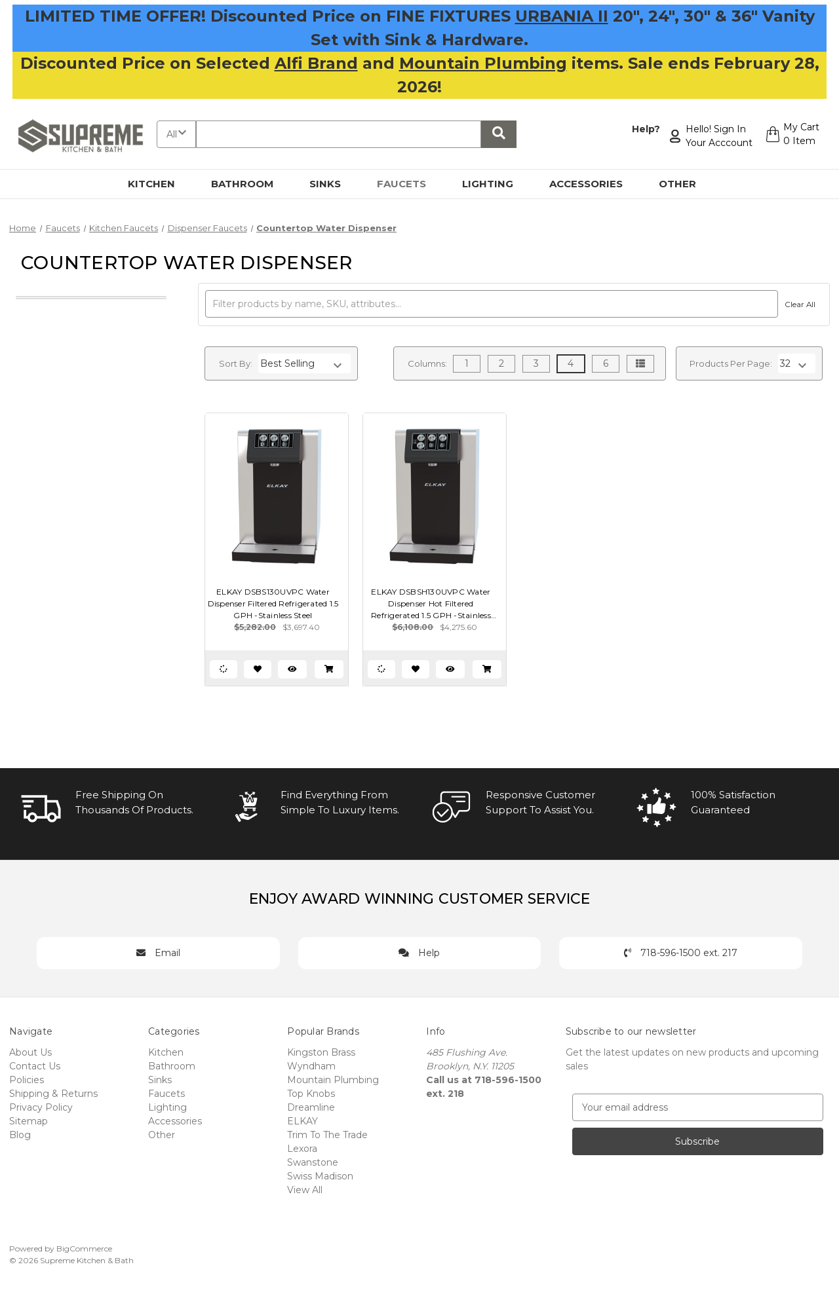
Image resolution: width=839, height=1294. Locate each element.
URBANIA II (561, 16)
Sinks (332, 183)
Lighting (495, 183)
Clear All (798, 304)
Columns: (427, 363)
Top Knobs (311, 1094)
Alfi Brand (316, 63)
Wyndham (311, 1066)
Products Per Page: (731, 363)
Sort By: (235, 363)
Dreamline (311, 1107)
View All (304, 1190)
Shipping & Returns (53, 1094)
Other (685, 183)
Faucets (409, 183)
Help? (643, 129)
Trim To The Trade (327, 1135)
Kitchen (159, 183)
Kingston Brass (321, 1052)
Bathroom (249, 183)
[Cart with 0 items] (790, 136)
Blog (20, 1135)
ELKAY (302, 1121)
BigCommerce (84, 1248)
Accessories (593, 183)
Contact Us (34, 1066)
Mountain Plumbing (483, 63)
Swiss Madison (320, 1176)
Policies (26, 1080)
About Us (30, 1052)
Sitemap (28, 1121)
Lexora (302, 1149)
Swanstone (312, 1162)
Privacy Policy (41, 1107)
